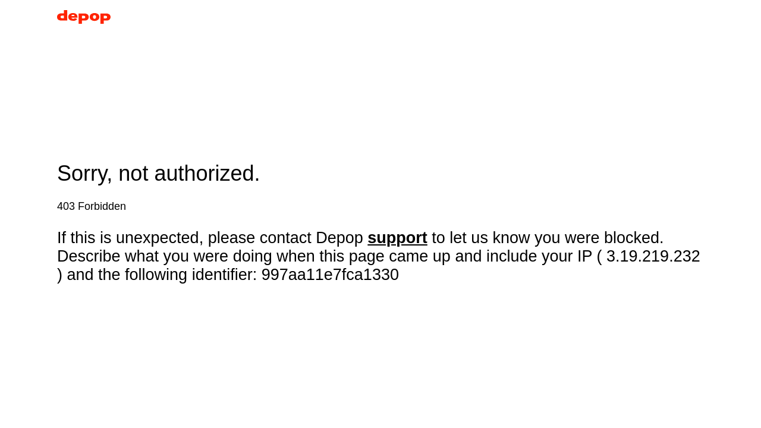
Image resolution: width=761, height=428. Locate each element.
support (397, 238)
